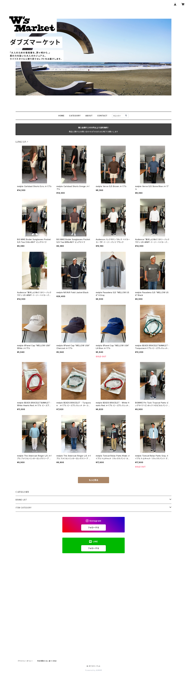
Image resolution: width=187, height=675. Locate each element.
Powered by (93, 670)
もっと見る (93, 480)
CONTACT (102, 116)
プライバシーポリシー (25, 661)
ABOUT (89, 116)
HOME (61, 116)
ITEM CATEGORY (23, 508)
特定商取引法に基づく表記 (47, 661)
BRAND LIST (21, 500)
